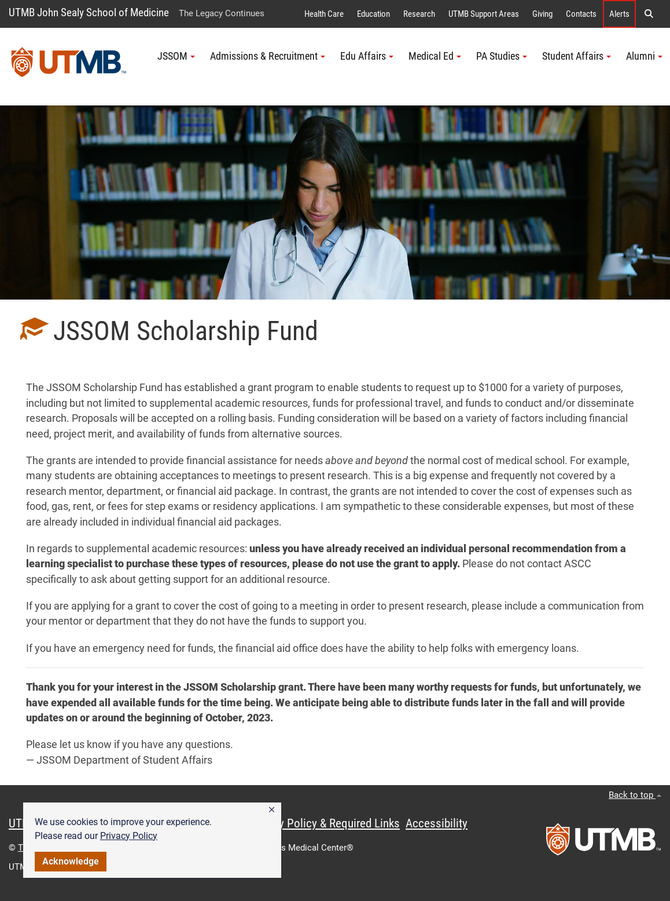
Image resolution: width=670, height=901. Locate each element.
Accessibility (436, 823)
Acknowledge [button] (70, 861)
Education (373, 14)
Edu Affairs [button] (366, 56)
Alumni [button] (644, 56)
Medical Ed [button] (434, 56)
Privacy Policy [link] (128, 835)
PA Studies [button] (501, 56)
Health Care (324, 14)
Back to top (635, 795)
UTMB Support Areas (483, 14)
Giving (542, 14)
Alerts (619, 14)
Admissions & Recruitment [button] (267, 56)
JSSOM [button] (176, 56)
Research (419, 14)
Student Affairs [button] (576, 56)
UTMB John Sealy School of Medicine (89, 12)
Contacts (581, 14)
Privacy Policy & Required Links (324, 823)
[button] (271, 810)
